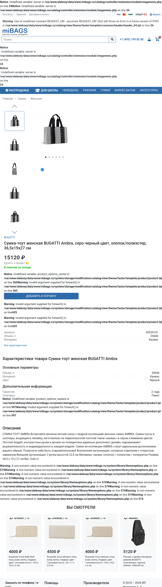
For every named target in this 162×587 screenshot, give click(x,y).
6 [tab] (63, 158)
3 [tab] (52, 158)
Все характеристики (15, 270)
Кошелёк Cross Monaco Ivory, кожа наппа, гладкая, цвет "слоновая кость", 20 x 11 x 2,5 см (62, 486)
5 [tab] (59, 158)
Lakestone (90, 517)
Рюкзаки (89, 90)
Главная (8, 98)
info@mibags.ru (15, 520)
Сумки (105, 90)
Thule (87, 521)
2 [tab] (49, 158)
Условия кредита (55, 525)
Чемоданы (71, 90)
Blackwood (90, 513)
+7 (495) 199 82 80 (16, 516)
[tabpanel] (54, 129)
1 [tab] (45, 158)
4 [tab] (56, 158)
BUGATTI (9, 162)
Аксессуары (149, 90)
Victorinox (90, 525)
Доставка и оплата (39, 14)
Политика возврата (57, 530)
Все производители (96, 530)
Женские (36, 98)
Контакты (8, 14)
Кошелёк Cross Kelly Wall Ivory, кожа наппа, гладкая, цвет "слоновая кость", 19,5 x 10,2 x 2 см (24, 486)
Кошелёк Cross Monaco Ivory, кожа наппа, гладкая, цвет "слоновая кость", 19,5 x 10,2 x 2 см (100, 486)
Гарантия (21, 14)
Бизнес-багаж (125, 90)
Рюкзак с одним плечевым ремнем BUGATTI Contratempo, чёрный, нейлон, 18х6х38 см (137, 486)
